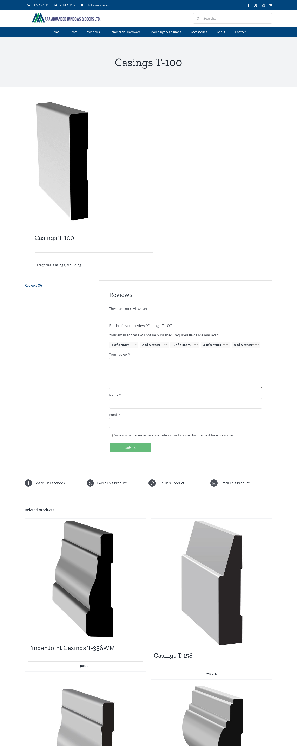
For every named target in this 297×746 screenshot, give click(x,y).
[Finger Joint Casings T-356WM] (85, 579)
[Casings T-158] (211, 583)
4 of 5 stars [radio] (212, 345)
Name (115, 395)
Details (87, 666)
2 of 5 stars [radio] (151, 345)
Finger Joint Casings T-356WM (71, 648)
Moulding (74, 265)
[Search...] (232, 18)
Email (114, 415)
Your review (119, 354)
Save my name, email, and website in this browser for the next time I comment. (175, 435)
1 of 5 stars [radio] (120, 345)
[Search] (198, 18)
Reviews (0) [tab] (33, 285)
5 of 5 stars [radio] (243, 345)
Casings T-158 (173, 655)
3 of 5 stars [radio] (182, 345)
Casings (59, 265)
